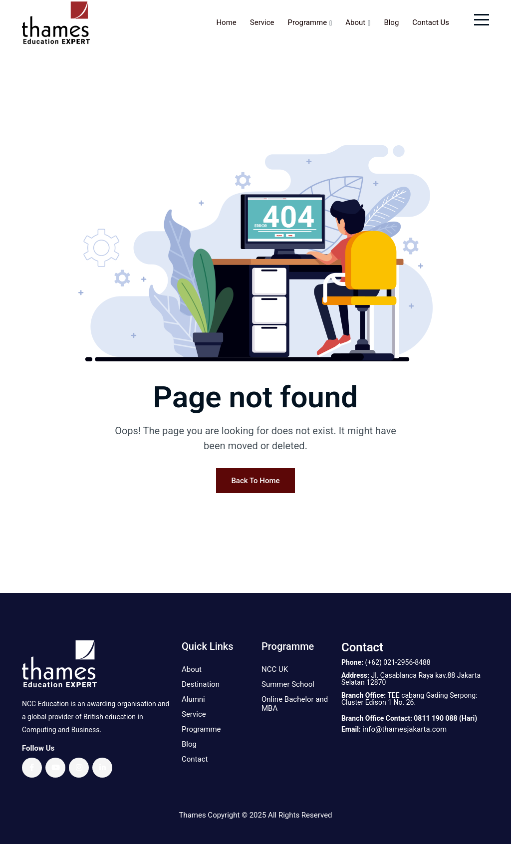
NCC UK (274, 669)
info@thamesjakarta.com (404, 729)
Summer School (287, 684)
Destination (201, 684)
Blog (391, 22)
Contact (195, 759)
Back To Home (255, 480)
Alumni (193, 699)
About (355, 22)
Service (262, 22)
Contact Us (430, 22)
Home (226, 22)
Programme (307, 22)
